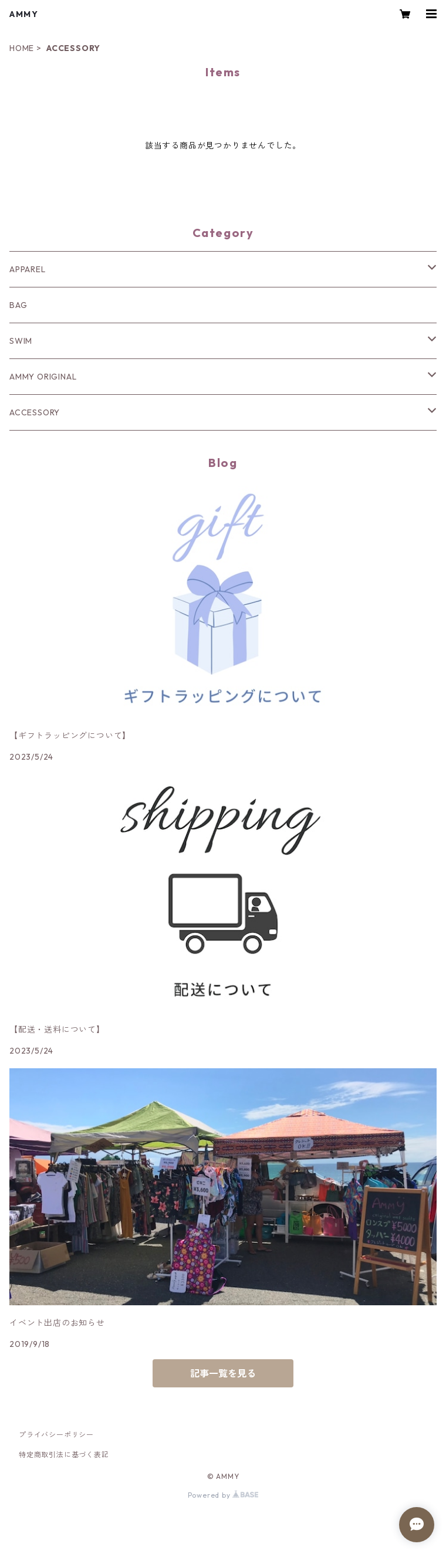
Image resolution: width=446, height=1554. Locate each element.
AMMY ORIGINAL (42, 376)
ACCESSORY (34, 412)
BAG (18, 305)
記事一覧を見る (223, 1373)
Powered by (223, 1495)
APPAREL (27, 269)
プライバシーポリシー (56, 1434)
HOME (21, 48)
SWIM (20, 341)
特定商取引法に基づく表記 (64, 1454)
